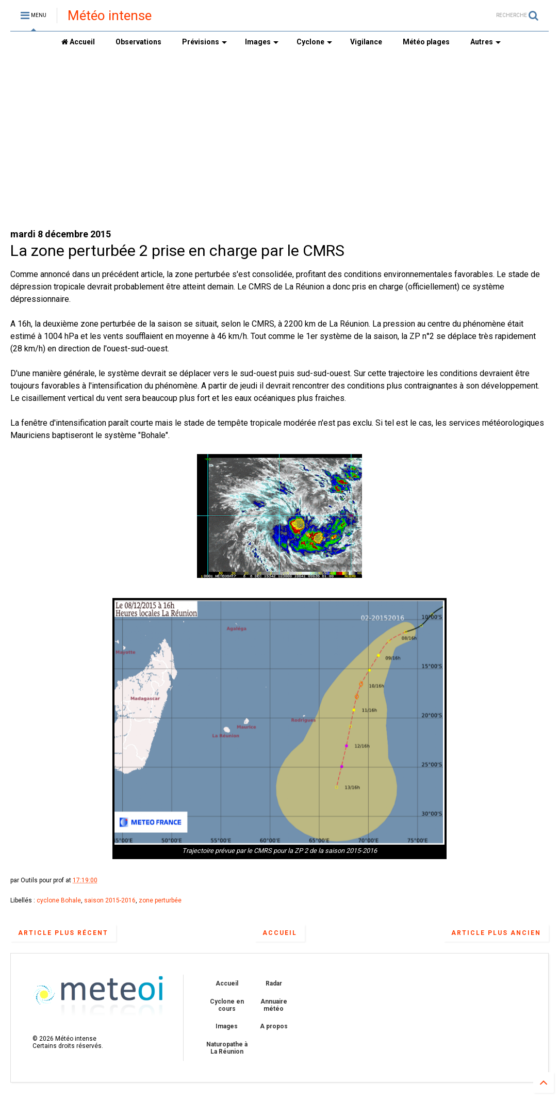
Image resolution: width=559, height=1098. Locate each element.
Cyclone (314, 42)
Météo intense (110, 15)
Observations (138, 42)
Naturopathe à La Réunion (227, 1048)
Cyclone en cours (227, 1005)
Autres (485, 42)
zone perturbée (160, 900)
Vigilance (366, 42)
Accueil (78, 42)
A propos (274, 1026)
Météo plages (426, 42)
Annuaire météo (273, 1005)
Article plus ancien (496, 932)
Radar (274, 983)
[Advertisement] (279, 140)
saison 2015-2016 (110, 900)
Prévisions (204, 42)
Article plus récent (63, 932)
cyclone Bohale (59, 900)
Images (261, 42)
